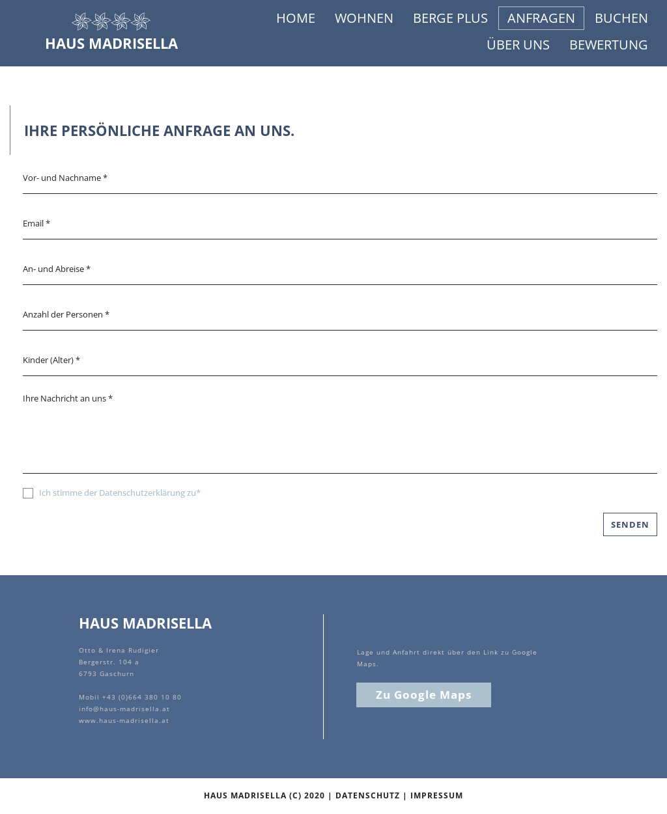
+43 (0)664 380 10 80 (142, 696)
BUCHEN (621, 18)
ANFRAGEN (541, 18)
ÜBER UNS (518, 44)
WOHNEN (364, 18)
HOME (295, 18)
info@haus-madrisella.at (124, 708)
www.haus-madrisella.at (124, 720)
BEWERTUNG (608, 44)
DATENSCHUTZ (367, 795)
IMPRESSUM (436, 795)
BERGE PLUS (450, 18)
